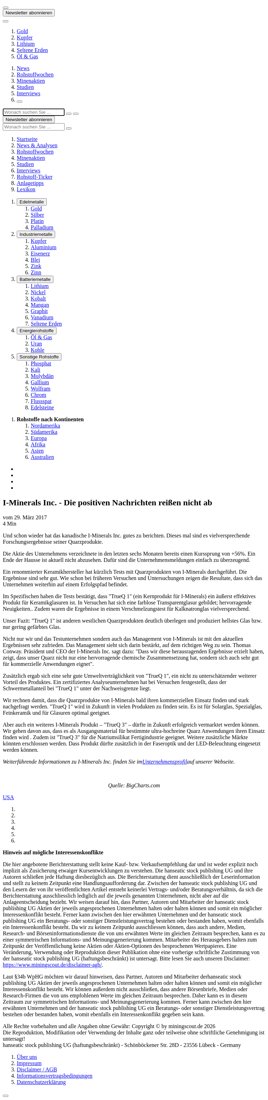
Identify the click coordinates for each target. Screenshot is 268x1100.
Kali (35, 370)
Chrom (38, 395)
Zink (36, 266)
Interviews (28, 93)
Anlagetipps (30, 183)
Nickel (38, 292)
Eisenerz (40, 254)
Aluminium (44, 247)
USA (8, 797)
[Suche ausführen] (76, 114)
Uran (36, 344)
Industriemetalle (36, 234)
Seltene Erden (32, 50)
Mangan (40, 305)
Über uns (27, 1057)
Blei (35, 260)
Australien (42, 457)
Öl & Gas (27, 56)
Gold (22, 31)
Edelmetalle (32, 202)
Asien (37, 451)
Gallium (40, 382)
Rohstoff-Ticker (34, 177)
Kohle (37, 350)
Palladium (42, 227)
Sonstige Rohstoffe (39, 356)
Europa (39, 438)
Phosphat (41, 363)
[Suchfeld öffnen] (19, 102)
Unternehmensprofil (164, 762)
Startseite (27, 139)
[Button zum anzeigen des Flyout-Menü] (5, 8)
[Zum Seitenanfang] (5, 1096)
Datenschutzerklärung (41, 1082)
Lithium (26, 44)
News (23, 68)
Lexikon (26, 189)
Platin (37, 221)
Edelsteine (42, 407)
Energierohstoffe (37, 330)
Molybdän (42, 376)
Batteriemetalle (35, 279)
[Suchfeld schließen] (69, 114)
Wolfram (40, 389)
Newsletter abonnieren (29, 12)
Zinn (36, 272)
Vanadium (42, 317)
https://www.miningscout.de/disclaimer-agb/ (52, 965)
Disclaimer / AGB (37, 1069)
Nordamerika (45, 426)
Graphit (39, 311)
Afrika (38, 444)
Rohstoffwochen (35, 74)
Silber (37, 215)
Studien (25, 87)
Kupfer (24, 37)
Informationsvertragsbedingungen (54, 1076)
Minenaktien (31, 81)
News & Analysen (37, 145)
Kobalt (38, 299)
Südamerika (44, 432)
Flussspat (41, 401)
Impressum (29, 1063)
